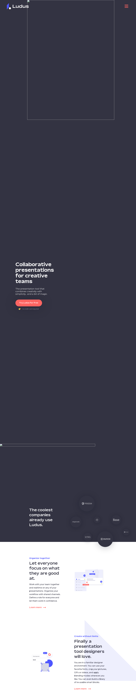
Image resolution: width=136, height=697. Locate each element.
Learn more (37, 607)
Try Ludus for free (28, 303)
